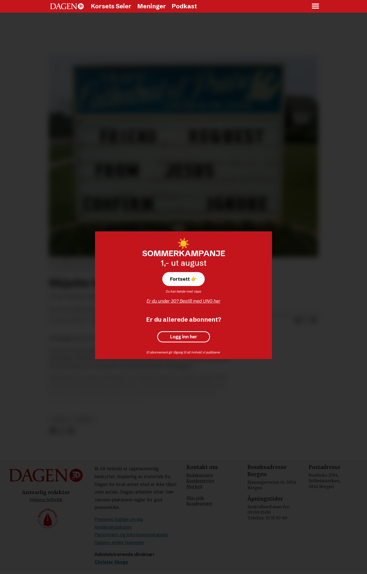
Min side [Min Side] (195, 497)
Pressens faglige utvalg (119, 519)
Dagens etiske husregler (120, 542)
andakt (60, 419)
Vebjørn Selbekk (46, 499)
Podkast (184, 6)
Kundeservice (200, 480)
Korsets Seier (111, 6)
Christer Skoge (111, 562)
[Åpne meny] (315, 6)
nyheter (83, 419)
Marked (194, 486)
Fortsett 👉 (183, 279)
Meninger (151, 6)
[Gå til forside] (67, 6)
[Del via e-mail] (314, 320)
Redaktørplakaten (113, 527)
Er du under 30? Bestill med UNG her (183, 301)
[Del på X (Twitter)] (306, 320)
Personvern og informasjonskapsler (131, 535)
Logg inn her (183, 337)
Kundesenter (199, 503)
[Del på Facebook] (298, 320)
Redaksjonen (199, 475)
